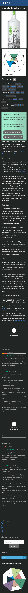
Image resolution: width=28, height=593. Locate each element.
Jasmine (13, 87)
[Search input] (12, 557)
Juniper (20, 87)
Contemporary (11, 96)
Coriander (5, 87)
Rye (22, 93)
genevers (22, 172)
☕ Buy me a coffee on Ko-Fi (13, 137)
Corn (17, 93)
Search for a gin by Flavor (11, 564)
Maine (15, 99)
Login (24, 342)
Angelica (18, 84)
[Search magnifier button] (25, 557)
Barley (12, 93)
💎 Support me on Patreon (12, 132)
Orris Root (12, 90)
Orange (4, 90)
